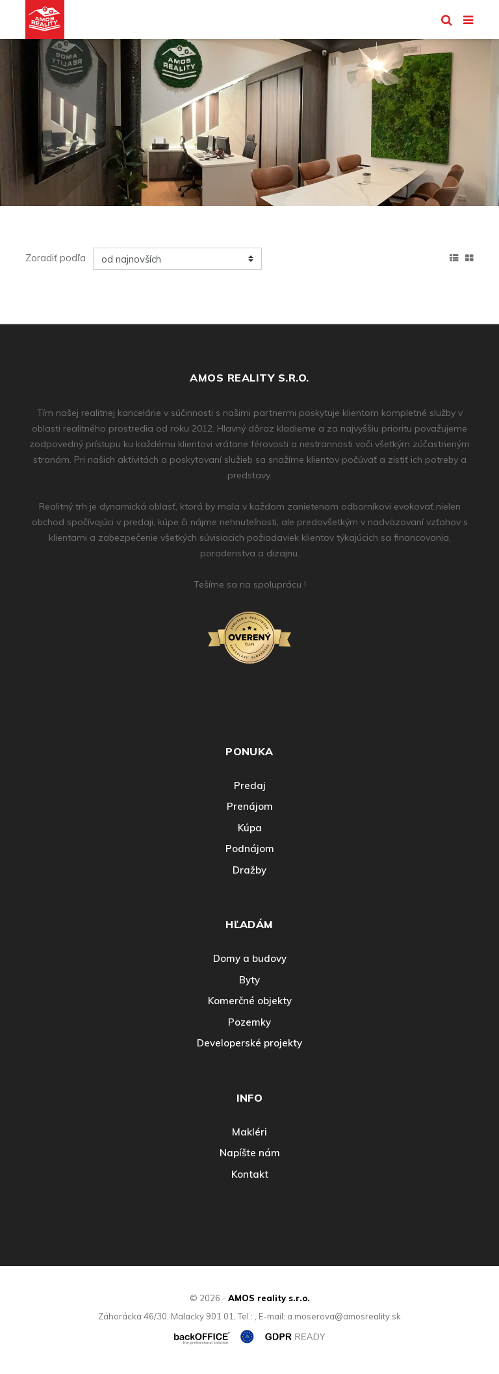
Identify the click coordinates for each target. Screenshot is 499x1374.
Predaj (250, 785)
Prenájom (250, 806)
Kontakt (249, 1174)
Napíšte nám (250, 1153)
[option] (249, 119)
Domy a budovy (250, 958)
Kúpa (250, 828)
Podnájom (249, 848)
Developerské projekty (249, 1043)
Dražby (249, 870)
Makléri (249, 1132)
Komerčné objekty (250, 1000)
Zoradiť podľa (55, 258)
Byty (249, 980)
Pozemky (249, 1022)
